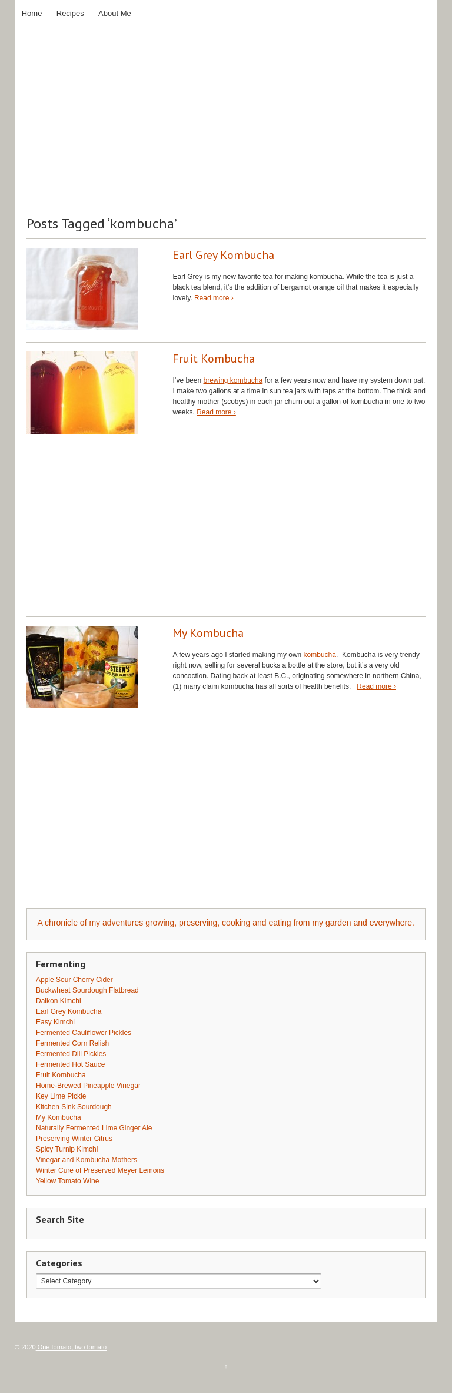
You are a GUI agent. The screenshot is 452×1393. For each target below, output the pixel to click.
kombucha (320, 655)
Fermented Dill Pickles (71, 1054)
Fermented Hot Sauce (70, 1064)
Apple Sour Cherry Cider (74, 980)
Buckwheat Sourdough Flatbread (87, 990)
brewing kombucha (233, 380)
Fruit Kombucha (213, 358)
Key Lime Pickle (61, 1096)
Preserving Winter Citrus (74, 1139)
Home (32, 13)
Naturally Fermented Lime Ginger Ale (94, 1128)
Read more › (214, 298)
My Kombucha (208, 633)
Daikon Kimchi (58, 1001)
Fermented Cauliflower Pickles (83, 1033)
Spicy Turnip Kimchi (67, 1149)
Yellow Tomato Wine (67, 1181)
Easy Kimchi (55, 1022)
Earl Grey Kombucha (223, 255)
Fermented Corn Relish (72, 1043)
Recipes (70, 13)
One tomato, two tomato (71, 1347)
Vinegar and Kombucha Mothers (86, 1160)
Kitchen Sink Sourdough (74, 1107)
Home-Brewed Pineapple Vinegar (88, 1086)
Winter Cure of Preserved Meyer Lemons (100, 1170)
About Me (114, 13)
